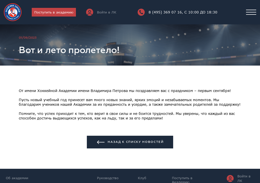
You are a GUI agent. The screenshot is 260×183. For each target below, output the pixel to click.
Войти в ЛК (101, 12)
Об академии (17, 178)
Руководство (108, 178)
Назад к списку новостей (130, 142)
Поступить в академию (53, 12)
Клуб (142, 178)
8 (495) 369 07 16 (177, 12)
